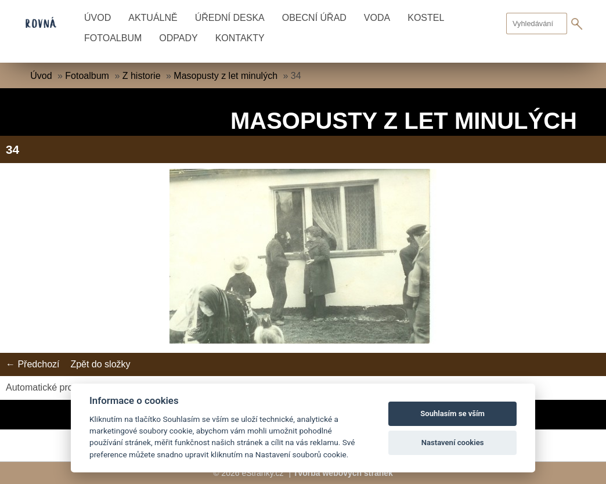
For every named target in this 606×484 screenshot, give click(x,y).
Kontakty (240, 38)
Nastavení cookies (452, 442)
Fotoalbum (113, 38)
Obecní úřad (314, 18)
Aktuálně (152, 18)
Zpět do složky (100, 364)
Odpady (178, 38)
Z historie (141, 76)
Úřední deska (230, 18)
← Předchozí (32, 364)
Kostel (425, 18)
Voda (377, 18)
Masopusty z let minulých (225, 76)
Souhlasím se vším (452, 413)
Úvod (97, 18)
